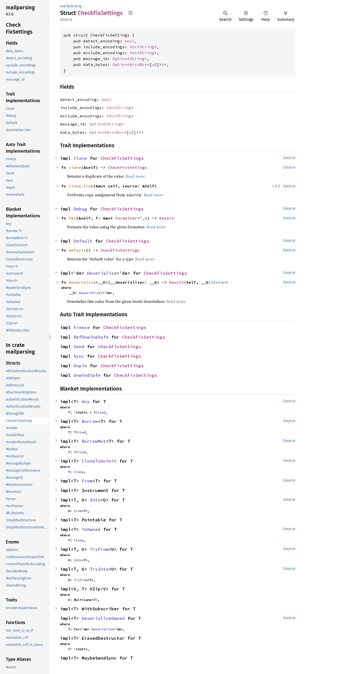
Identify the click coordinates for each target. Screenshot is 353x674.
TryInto (99, 569)
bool (130, 40)
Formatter (126, 218)
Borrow (90, 421)
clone (75, 167)
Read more (135, 176)
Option (120, 58)
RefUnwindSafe (91, 337)
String (146, 46)
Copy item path (130, 13)
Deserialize (102, 273)
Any (86, 401)
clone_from (81, 186)
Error (219, 282)
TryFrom (99, 549)
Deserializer (90, 293)
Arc (133, 64)
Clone (80, 158)
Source (66, 19)
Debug (80, 209)
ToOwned (91, 529)
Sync (79, 356)
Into (95, 500)
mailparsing (70, 6)
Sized (100, 412)
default (77, 250)
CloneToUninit (99, 461)
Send (79, 346)
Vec (133, 46)
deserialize (82, 282)
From (87, 481)
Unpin (80, 365)
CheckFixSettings (122, 158)
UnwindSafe (87, 375)
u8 (154, 64)
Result (166, 218)
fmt (72, 218)
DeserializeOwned (103, 618)
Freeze (82, 327)
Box (143, 64)
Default (83, 241)
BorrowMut (94, 441)
